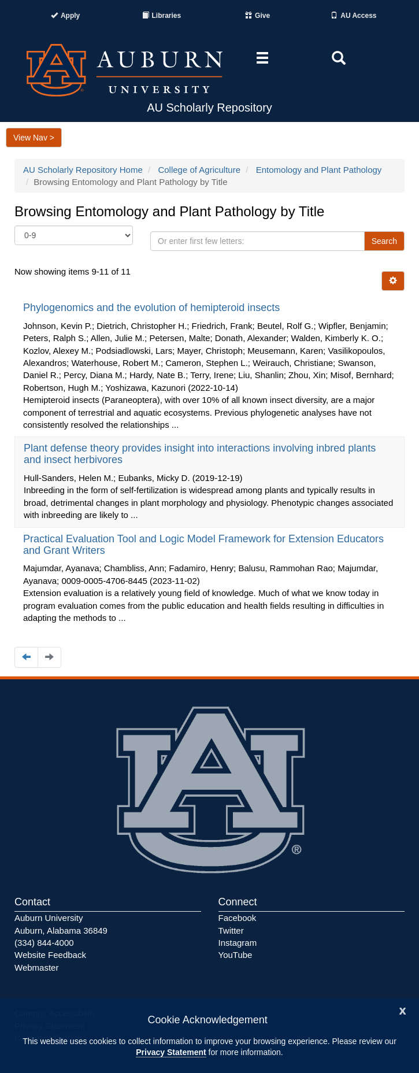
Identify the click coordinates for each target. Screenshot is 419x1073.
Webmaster (36, 967)
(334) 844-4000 (44, 943)
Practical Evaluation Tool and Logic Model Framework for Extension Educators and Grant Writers (203, 544)
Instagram (237, 943)
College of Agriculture (199, 170)
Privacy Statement (171, 1052)
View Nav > (33, 137)
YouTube (235, 955)
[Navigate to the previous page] (26, 657)
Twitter (231, 930)
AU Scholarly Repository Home (83, 170)
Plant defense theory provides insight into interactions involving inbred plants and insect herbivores (200, 453)
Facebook (237, 918)
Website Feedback (50, 955)
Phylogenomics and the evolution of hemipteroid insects (153, 307)
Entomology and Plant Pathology (319, 170)
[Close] (402, 1010)
